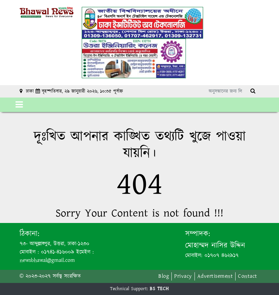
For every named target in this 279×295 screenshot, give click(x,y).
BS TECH (159, 288)
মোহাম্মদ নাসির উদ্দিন (215, 245)
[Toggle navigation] (19, 104)
